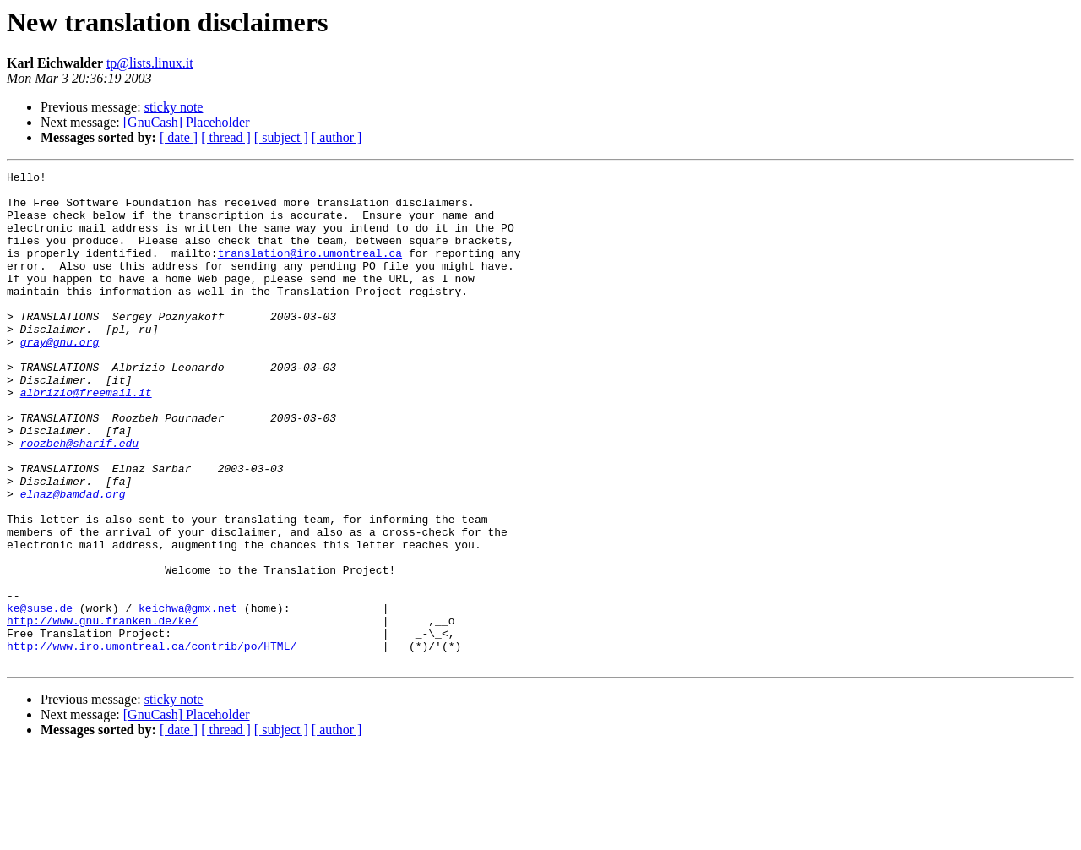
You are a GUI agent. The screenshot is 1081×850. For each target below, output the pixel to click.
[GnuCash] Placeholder (186, 122)
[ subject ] (281, 137)
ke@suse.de (40, 696)
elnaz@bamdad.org (73, 559)
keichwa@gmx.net (188, 696)
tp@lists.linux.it (149, 63)
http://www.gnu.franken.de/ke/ (102, 711)
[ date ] (179, 137)
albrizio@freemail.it (86, 437)
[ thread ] (226, 137)
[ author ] (337, 137)
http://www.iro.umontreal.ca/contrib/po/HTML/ (151, 741)
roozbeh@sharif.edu (79, 498)
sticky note (174, 107)
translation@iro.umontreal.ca (310, 270)
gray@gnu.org (60, 376)
